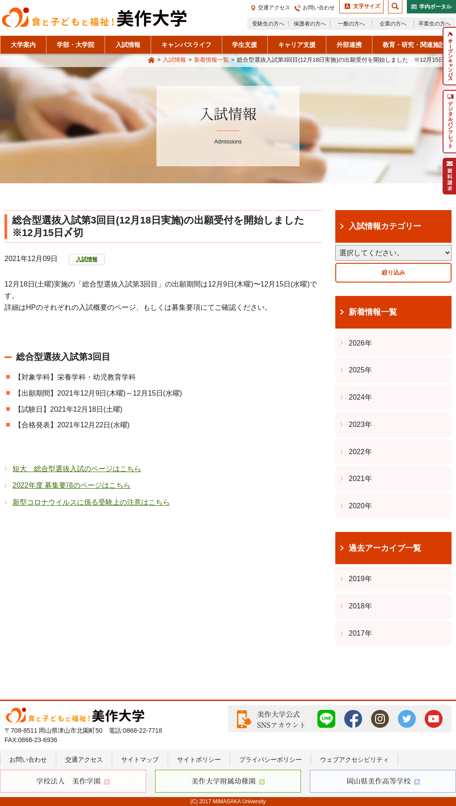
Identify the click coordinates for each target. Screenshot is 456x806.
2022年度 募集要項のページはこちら (72, 485)
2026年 (360, 343)
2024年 (360, 397)
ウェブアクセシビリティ (354, 759)
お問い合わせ (319, 7)
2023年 (360, 424)
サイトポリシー (199, 759)
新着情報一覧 (211, 59)
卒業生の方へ (434, 24)
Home (151, 60)
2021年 (360, 478)
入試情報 (174, 59)
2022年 (360, 452)
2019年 (360, 578)
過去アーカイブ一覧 (385, 548)
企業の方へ (393, 24)
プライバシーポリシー (270, 759)
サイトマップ (140, 759)
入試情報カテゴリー (385, 226)
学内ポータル (435, 7)
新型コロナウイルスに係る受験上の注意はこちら (91, 502)
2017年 (360, 633)
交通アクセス (274, 7)
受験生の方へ (268, 24)
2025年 (360, 370)
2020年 (360, 506)
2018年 (360, 606)
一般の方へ (351, 24)
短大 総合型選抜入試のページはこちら (77, 469)
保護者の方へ (310, 24)
